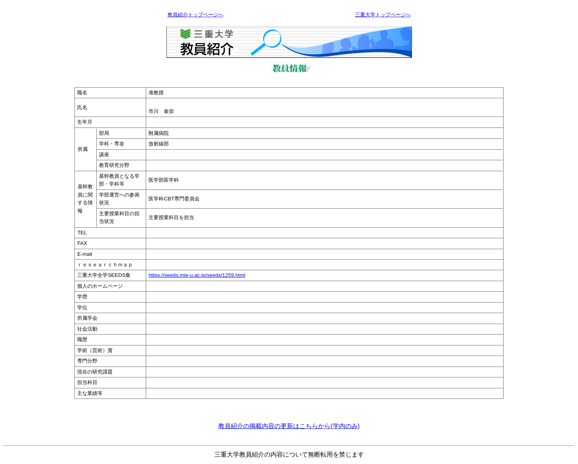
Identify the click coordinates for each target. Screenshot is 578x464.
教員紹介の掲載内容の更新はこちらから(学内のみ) (289, 426)
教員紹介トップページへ (195, 15)
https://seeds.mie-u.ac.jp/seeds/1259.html (196, 275)
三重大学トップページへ (383, 15)
